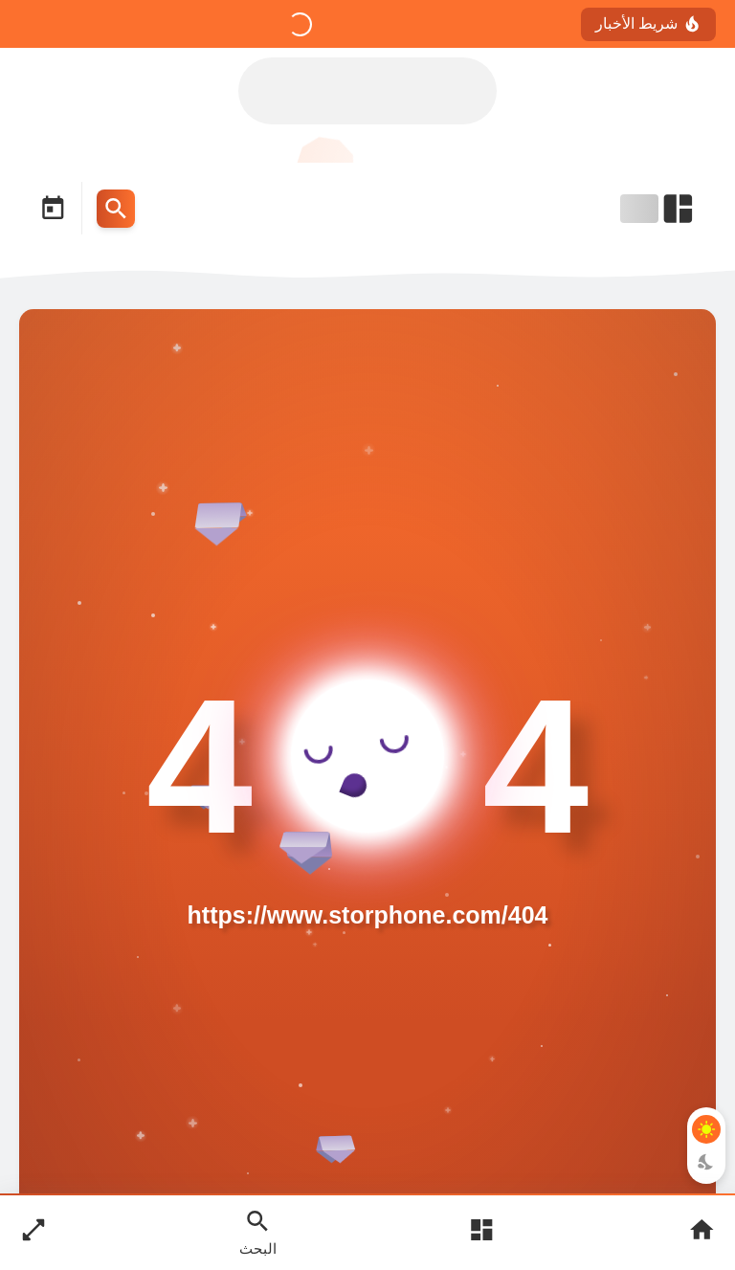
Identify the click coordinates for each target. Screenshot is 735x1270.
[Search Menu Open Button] (116, 208)
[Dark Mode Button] (706, 1161)
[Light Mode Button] (706, 1129)
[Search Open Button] (258, 1232)
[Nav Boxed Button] (33, 1232)
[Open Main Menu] (481, 1232)
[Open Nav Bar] (658, 208)
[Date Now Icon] (52, 208)
